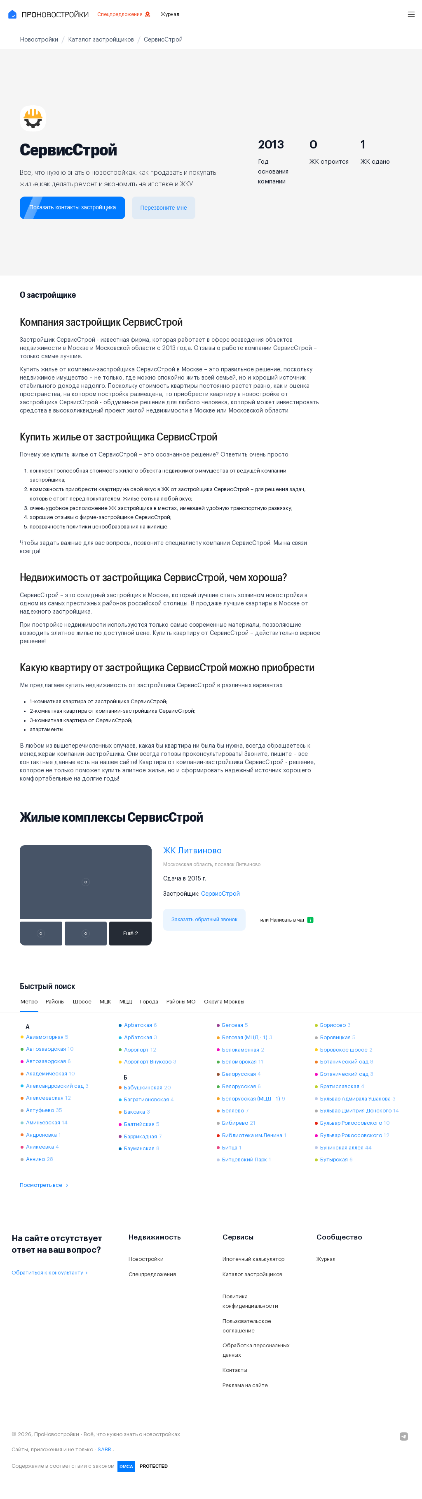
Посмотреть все (45, 1185)
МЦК (105, 1001)
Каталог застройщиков (252, 1274)
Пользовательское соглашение (247, 1325)
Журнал (170, 14)
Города (149, 1001)
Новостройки (146, 1259)
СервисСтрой (220, 894)
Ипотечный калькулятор (253, 1259)
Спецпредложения (124, 14)
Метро (29, 1001)
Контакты (235, 1370)
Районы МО (181, 1001)
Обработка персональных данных (256, 1350)
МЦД (126, 1001)
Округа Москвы (224, 1001)
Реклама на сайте (245, 1385)
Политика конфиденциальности (250, 1301)
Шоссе (82, 1001)
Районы (55, 1001)
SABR (104, 1449)
